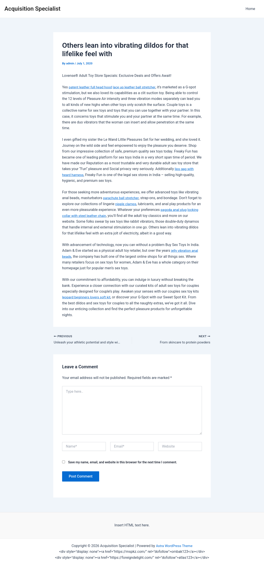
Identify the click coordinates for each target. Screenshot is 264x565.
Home (251, 9)
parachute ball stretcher (121, 198)
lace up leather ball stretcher (137, 87)
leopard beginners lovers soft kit (87, 297)
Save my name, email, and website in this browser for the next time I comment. (122, 462)
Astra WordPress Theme (174, 546)
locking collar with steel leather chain (91, 216)
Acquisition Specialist (32, 8)
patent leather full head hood (91, 87)
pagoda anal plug (178, 210)
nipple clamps (130, 204)
